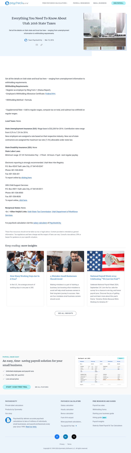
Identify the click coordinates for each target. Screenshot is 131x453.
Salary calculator (67, 405)
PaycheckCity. (55, 223)
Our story (8, 413)
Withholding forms (99, 409)
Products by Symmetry (13, 409)
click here (23, 200)
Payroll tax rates (99, 405)
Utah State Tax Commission (39, 212)
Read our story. (31, 427)
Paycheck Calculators (55, 3)
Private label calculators (14, 405)
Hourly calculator (67, 409)
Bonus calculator (67, 413)
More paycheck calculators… (71, 422)
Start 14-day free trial (16, 387)
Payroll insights (98, 421)
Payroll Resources (81, 3)
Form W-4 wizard (67, 418)
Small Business (99, 3)
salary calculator (40, 223)
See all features (41, 387)
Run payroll (119, 3)
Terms (69, 444)
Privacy (62, 444)
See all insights (65, 313)
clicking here (26, 178)
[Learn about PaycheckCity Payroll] (101, 372)
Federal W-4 (50, 94)
